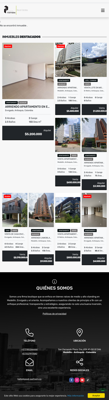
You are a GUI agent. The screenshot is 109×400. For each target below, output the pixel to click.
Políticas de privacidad (54, 313)
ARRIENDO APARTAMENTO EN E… (27, 106)
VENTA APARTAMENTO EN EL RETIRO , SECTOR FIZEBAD (67, 234)
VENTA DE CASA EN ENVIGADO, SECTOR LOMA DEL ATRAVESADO (15, 234)
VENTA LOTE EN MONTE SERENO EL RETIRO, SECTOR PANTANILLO (94, 87)
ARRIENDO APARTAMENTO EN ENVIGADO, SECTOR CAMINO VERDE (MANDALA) (94, 163)
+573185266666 (29, 349)
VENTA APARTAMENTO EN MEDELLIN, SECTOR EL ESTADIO (67, 159)
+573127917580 (29, 353)
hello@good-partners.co (29, 379)
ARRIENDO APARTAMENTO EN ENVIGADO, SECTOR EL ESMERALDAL (94, 238)
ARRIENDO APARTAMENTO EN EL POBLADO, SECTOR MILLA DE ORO (67, 87)
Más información (75, 395)
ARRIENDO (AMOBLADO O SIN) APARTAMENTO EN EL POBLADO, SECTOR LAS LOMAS (41, 238)
